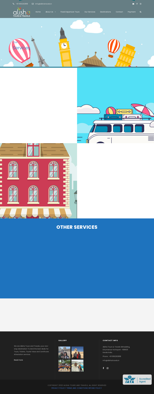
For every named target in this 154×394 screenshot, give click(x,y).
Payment (132, 12)
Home (38, 12)
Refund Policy (95, 388)
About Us (49, 12)
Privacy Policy (58, 388)
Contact (119, 12)
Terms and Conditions (77, 388)
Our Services (89, 12)
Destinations (105, 12)
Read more (18, 360)
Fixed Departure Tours (70, 12)
